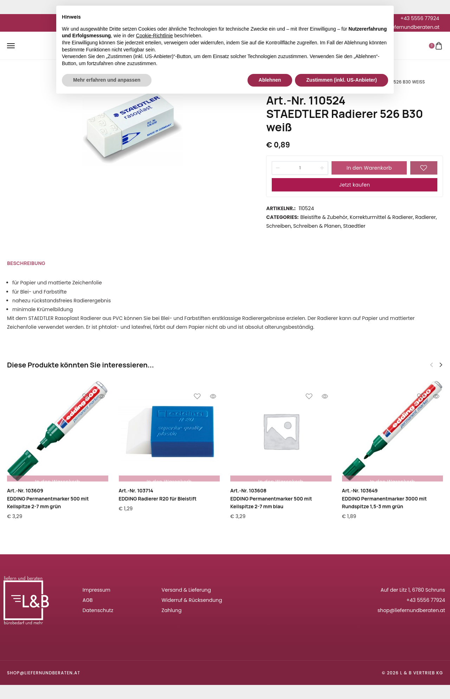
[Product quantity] (299, 168)
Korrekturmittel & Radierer (381, 217)
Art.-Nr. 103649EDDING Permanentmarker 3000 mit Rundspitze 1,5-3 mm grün (384, 498)
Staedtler (354, 225)
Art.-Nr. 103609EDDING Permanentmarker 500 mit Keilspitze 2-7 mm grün (48, 498)
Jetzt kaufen (354, 184)
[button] (441, 365)
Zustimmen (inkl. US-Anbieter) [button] (341, 80)
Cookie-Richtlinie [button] (154, 35)
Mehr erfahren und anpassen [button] (106, 80)
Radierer (425, 217)
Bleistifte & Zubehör (323, 217)
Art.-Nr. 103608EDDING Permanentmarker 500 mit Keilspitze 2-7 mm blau (271, 498)
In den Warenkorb (369, 167)
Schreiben (278, 225)
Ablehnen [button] (270, 80)
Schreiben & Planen (317, 225)
